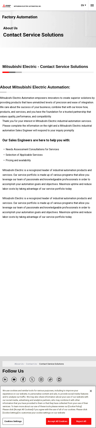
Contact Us (31, 364)
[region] (48, 407)
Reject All (81, 421)
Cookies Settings (13, 421)
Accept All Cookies (57, 421)
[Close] (90, 391)
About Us (19, 364)
